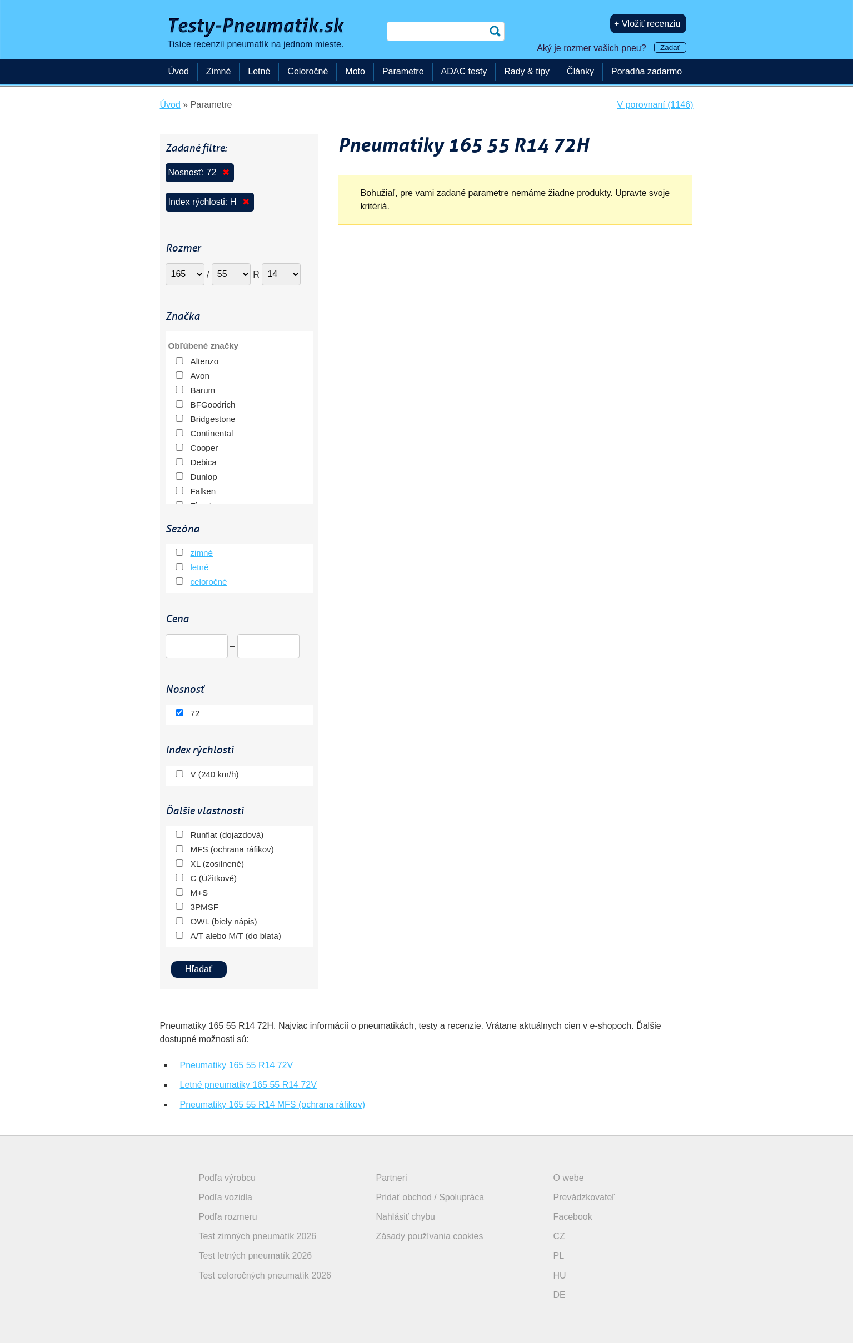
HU (559, 1275)
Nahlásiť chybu (406, 1216)
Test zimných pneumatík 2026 (258, 1236)
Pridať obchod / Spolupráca (430, 1197)
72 (195, 713)
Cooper (204, 447)
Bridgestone (213, 419)
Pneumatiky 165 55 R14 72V (236, 1065)
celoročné (209, 581)
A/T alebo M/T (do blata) (236, 935)
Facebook (572, 1216)
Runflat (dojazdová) (227, 834)
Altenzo (205, 361)
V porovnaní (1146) (655, 104)
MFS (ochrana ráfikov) (232, 849)
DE (559, 1295)
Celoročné (307, 71)
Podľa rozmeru (228, 1216)
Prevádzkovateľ (584, 1197)
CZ (559, 1236)
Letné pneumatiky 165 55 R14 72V (248, 1084)
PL (559, 1255)
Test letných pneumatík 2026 (255, 1255)
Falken (203, 491)
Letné (259, 71)
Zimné (218, 71)
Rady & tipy (527, 71)
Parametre (403, 71)
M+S (199, 892)
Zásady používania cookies (429, 1236)
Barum (203, 390)
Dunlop (204, 476)
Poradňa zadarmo (646, 71)
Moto (355, 71)
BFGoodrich (213, 404)
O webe (568, 1178)
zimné (202, 552)
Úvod (178, 71)
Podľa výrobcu (227, 1178)
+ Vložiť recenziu (647, 23)
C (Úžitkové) (214, 878)
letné (200, 567)
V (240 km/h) (215, 774)
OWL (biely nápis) (224, 921)
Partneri (391, 1178)
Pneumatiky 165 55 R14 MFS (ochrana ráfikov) (272, 1104)
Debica (204, 462)
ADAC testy (464, 71)
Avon (200, 375)
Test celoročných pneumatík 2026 (265, 1275)
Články (580, 71)
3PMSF (205, 907)
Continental (212, 433)
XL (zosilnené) (218, 863)
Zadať (670, 47)
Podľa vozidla (225, 1197)
